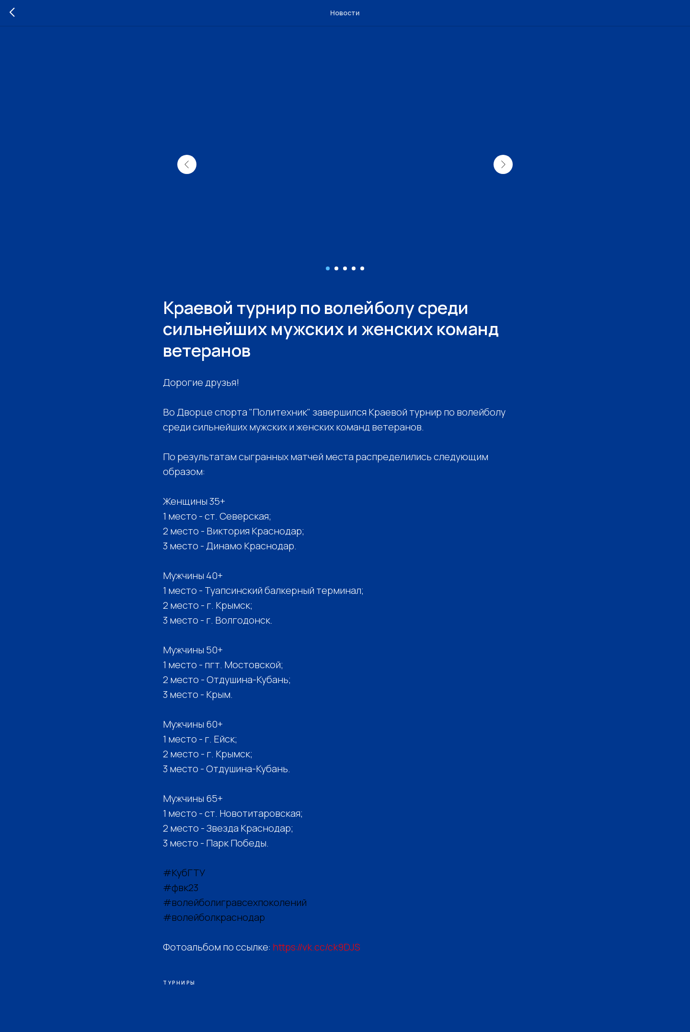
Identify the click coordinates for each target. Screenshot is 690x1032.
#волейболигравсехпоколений (235, 902)
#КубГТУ (184, 872)
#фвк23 (180, 887)
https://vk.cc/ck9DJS (316, 946)
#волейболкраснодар (214, 917)
